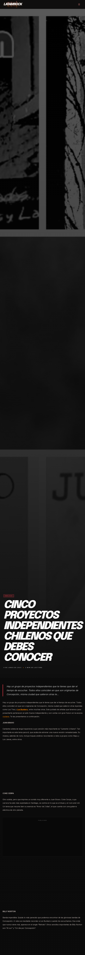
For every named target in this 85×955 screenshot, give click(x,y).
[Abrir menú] (79, 4)
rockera (6, 716)
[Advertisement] (42, 838)
